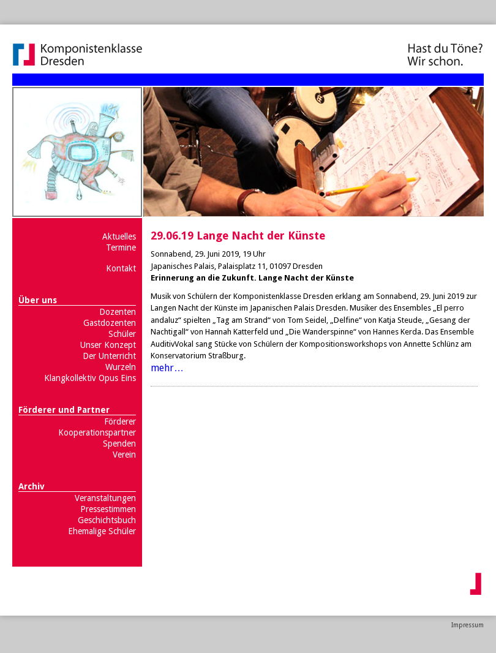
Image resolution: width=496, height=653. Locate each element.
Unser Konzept (108, 345)
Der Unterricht (109, 356)
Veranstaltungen (105, 498)
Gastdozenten (109, 323)
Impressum (467, 625)
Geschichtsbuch (107, 520)
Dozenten (117, 312)
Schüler (122, 334)
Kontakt (121, 268)
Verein (124, 454)
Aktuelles (119, 236)
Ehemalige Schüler (102, 531)
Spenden (119, 443)
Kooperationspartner (97, 432)
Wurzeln (120, 367)
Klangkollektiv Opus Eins (90, 378)
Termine (121, 247)
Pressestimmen (108, 509)
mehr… (167, 368)
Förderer (120, 421)
